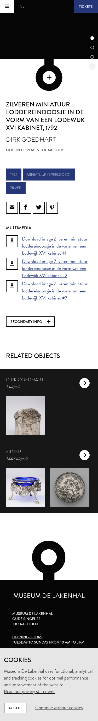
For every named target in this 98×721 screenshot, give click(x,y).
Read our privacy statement (29, 691)
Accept (15, 708)
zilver (15, 187)
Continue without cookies (59, 707)
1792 (13, 174)
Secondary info (30, 321)
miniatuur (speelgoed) (49, 174)
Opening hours (27, 637)
